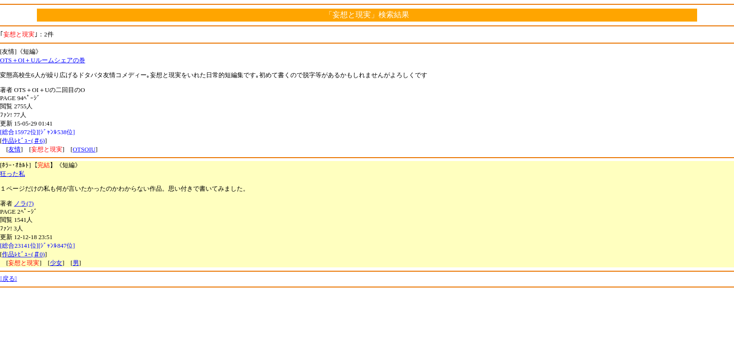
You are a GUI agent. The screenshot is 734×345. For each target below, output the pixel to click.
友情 (14, 149)
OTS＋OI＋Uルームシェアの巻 (42, 60)
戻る (8, 278)
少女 (56, 262)
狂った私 (12, 173)
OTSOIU (84, 149)
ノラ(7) (24, 203)
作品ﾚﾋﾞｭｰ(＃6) (23, 140)
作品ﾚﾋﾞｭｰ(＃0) (23, 254)
